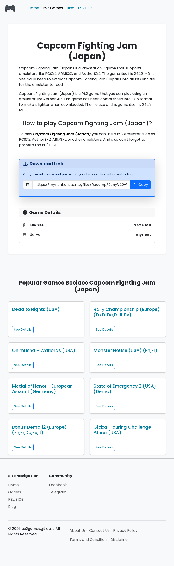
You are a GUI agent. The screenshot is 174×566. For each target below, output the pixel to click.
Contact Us (99, 530)
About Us (78, 530)
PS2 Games (53, 8)
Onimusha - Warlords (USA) (43, 350)
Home (34, 8)
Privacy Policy (125, 530)
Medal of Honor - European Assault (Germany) (42, 389)
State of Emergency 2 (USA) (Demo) (125, 389)
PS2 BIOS (85, 8)
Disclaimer (119, 539)
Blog (70, 8)
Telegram (57, 492)
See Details (22, 329)
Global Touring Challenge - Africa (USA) (124, 430)
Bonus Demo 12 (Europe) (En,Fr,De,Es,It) (39, 430)
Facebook (58, 484)
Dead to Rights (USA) (36, 309)
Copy (140, 184)
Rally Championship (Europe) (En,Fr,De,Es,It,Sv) (127, 312)
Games (14, 492)
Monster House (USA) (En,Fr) (125, 350)
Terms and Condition (88, 539)
